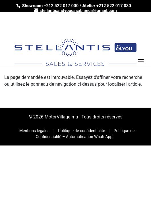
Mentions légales (35, 130)
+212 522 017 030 (113, 5)
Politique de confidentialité (82, 130)
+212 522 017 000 (61, 5)
